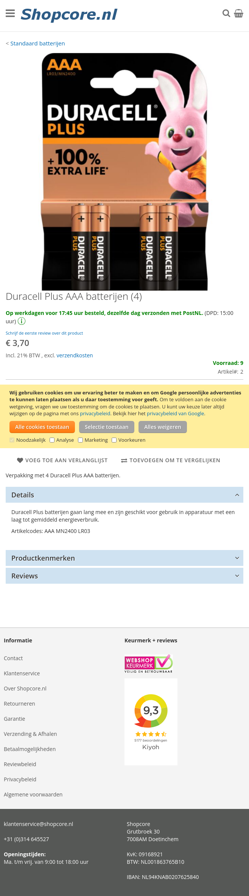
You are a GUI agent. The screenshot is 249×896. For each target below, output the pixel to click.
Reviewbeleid (20, 764)
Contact (13, 658)
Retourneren (19, 703)
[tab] (124, 495)
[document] (125, 416)
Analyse (65, 439)
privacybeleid (95, 413)
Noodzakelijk (31, 439)
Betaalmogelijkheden (30, 749)
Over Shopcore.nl (25, 688)
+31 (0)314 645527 (26, 839)
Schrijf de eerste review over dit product (44, 333)
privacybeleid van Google (175, 413)
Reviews (24, 575)
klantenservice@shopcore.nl (38, 823)
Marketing (96, 439)
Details (22, 494)
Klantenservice (22, 673)
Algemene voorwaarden (33, 794)
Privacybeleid (20, 779)
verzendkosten (75, 355)
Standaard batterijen (37, 43)
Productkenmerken (43, 558)
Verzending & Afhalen (30, 733)
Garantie (14, 718)
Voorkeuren (131, 439)
